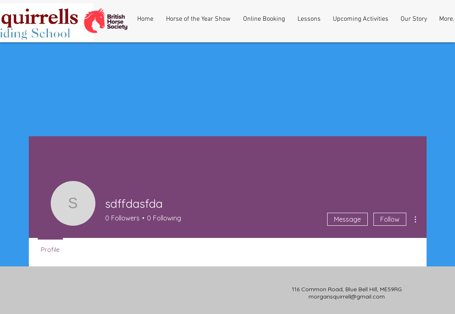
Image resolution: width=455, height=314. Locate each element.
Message (347, 219)
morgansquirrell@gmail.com (346, 296)
